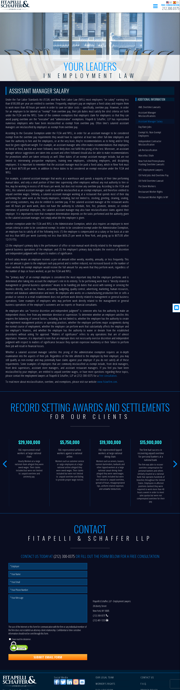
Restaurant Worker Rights (151, 191)
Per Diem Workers (147, 186)
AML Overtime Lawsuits (150, 107)
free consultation (108, 376)
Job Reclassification (148, 150)
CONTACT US (147, 677)
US (169, 2)
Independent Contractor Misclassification (150, 142)
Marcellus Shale (146, 155)
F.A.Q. (144, 683)
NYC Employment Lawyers (151, 169)
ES (176, 2)
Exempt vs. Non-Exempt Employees (150, 134)
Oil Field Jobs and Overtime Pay (154, 175)
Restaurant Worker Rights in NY (153, 197)
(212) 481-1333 (99, 620)
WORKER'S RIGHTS (105, 683)
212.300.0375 (170, 9)
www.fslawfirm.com (107, 382)
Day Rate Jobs (145, 127)
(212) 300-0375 (64, 556)
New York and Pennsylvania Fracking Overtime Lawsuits (152, 162)
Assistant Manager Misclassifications (147, 114)
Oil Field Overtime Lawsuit (151, 180)
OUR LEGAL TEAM (105, 677)
